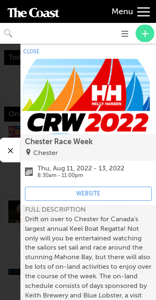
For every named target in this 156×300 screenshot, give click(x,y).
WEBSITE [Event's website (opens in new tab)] (88, 193)
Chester (45, 153)
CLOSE (31, 52)
